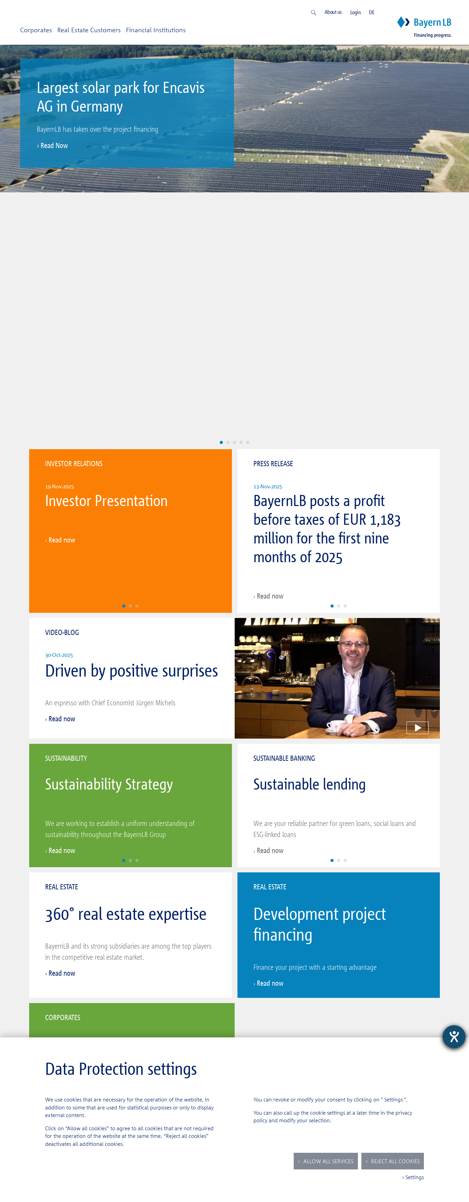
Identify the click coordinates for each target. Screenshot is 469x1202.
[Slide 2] (227, 202)
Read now (62, 300)
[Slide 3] (234, 202)
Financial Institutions (156, 30)
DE (371, 12)
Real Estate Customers (89, 30)
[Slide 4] (241, 202)
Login (355, 12)
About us (333, 12)
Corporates (36, 30)
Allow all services (327, 1161)
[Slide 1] (221, 202)
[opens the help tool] (454, 1036)
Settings (393, 1099)
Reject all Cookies (395, 1161)
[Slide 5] (247, 202)
